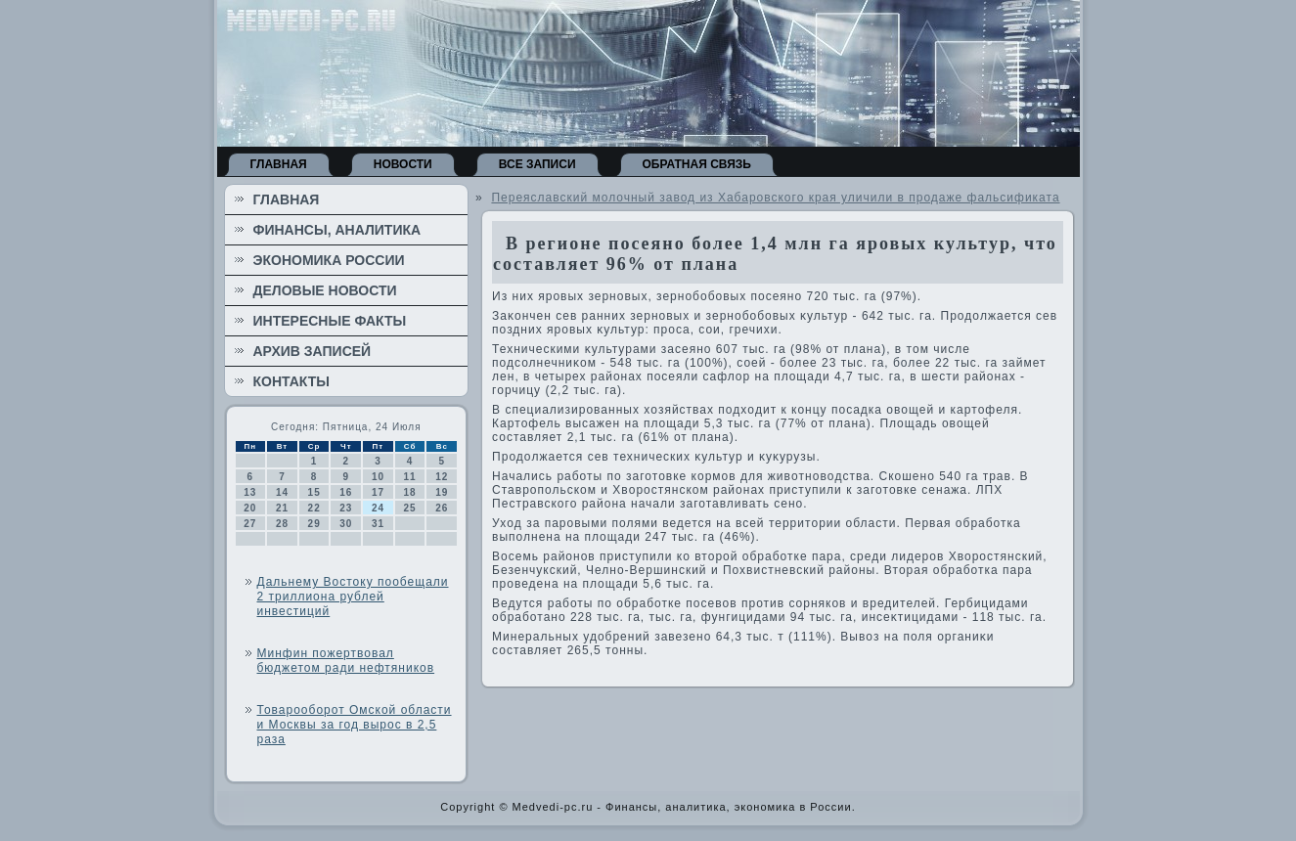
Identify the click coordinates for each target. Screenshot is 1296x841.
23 (345, 508)
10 (378, 476)
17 (378, 492)
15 (314, 492)
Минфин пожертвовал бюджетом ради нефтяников (346, 660)
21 (282, 508)
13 (250, 492)
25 (410, 508)
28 (282, 523)
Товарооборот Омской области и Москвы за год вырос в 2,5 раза (354, 724)
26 (441, 508)
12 (441, 476)
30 (345, 523)
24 (378, 508)
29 (314, 523)
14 (282, 492)
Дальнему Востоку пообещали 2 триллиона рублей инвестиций (353, 596)
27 (250, 523)
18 (410, 492)
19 (441, 492)
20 (250, 508)
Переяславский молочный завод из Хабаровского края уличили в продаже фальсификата (775, 197)
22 (314, 508)
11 (410, 476)
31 (378, 523)
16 (345, 492)
